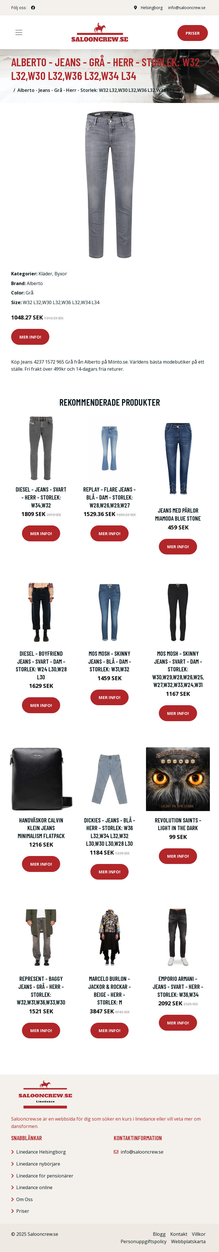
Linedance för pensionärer (44, 1176)
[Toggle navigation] (19, 32)
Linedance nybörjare (38, 1164)
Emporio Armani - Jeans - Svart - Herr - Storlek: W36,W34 (178, 986)
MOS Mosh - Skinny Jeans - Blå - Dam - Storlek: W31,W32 (109, 661)
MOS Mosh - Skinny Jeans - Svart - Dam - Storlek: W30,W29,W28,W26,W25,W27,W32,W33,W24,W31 (178, 669)
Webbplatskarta (188, 1241)
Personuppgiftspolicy (144, 1241)
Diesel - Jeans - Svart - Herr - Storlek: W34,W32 (41, 497)
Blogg (159, 1234)
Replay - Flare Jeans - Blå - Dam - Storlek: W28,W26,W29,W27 (109, 497)
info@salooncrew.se (187, 7)
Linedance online (34, 1187)
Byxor (60, 274)
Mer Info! (30, 337)
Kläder (45, 274)
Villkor (199, 1234)
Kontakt (178, 1234)
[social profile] (33, 7)
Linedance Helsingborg (41, 1152)
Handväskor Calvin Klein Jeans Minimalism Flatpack (41, 827)
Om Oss (24, 1199)
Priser (193, 33)
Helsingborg (152, 7)
